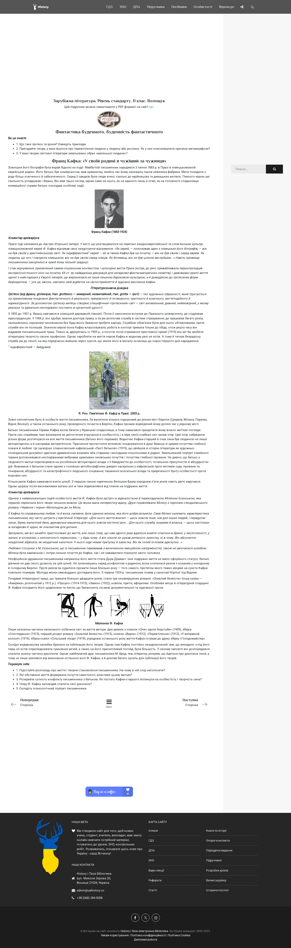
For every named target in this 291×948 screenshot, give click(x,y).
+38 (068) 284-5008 (89, 898)
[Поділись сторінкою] (241, 7)
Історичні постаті (217, 890)
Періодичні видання (219, 850)
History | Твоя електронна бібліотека (144, 931)
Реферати (155, 880)
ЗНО (151, 860)
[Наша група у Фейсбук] (135, 918)
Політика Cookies (179, 935)
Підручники (213, 860)
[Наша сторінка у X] (145, 918)
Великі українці (216, 880)
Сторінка (48, 702)
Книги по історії (216, 830)
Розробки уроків (217, 870)
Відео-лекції (156, 870)
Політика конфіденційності (148, 935)
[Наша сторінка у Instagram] (156, 918)
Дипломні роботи (145, 939)
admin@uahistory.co (90, 890)
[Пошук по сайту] (252, 7)
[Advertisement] (109, 62)
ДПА (152, 850)
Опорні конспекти (218, 840)
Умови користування (115, 935)
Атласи (153, 830)
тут (151, 107)
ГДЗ (151, 840)
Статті (153, 890)
